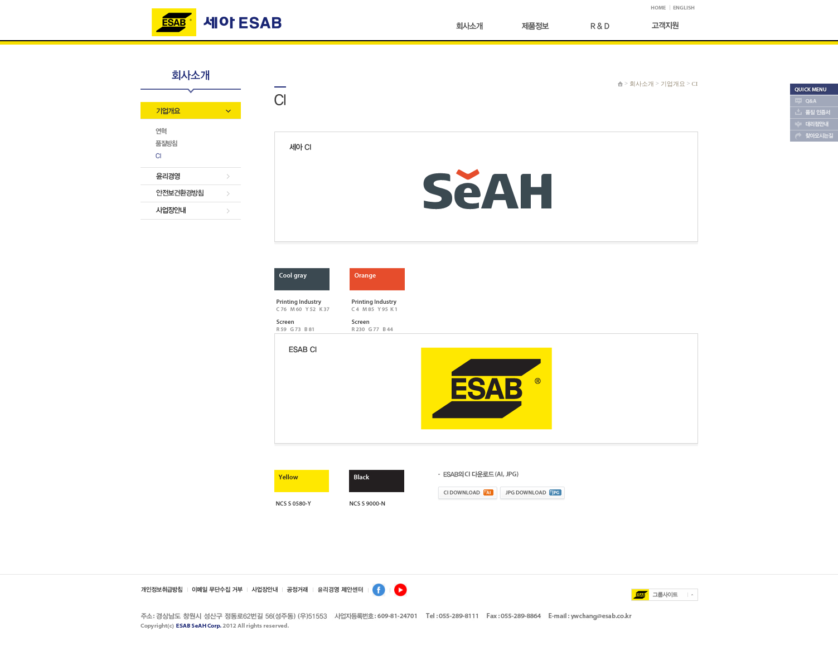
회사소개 (641, 83)
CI (695, 83)
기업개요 (673, 83)
